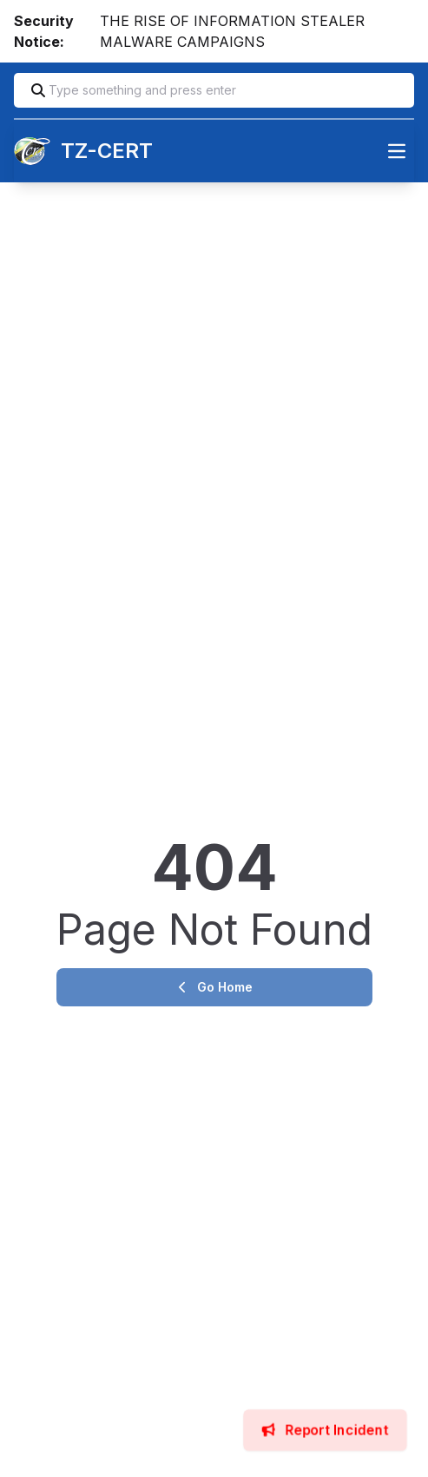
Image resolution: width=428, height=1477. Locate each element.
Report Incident (325, 1429)
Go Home (214, 986)
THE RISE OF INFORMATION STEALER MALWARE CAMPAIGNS (232, 31)
